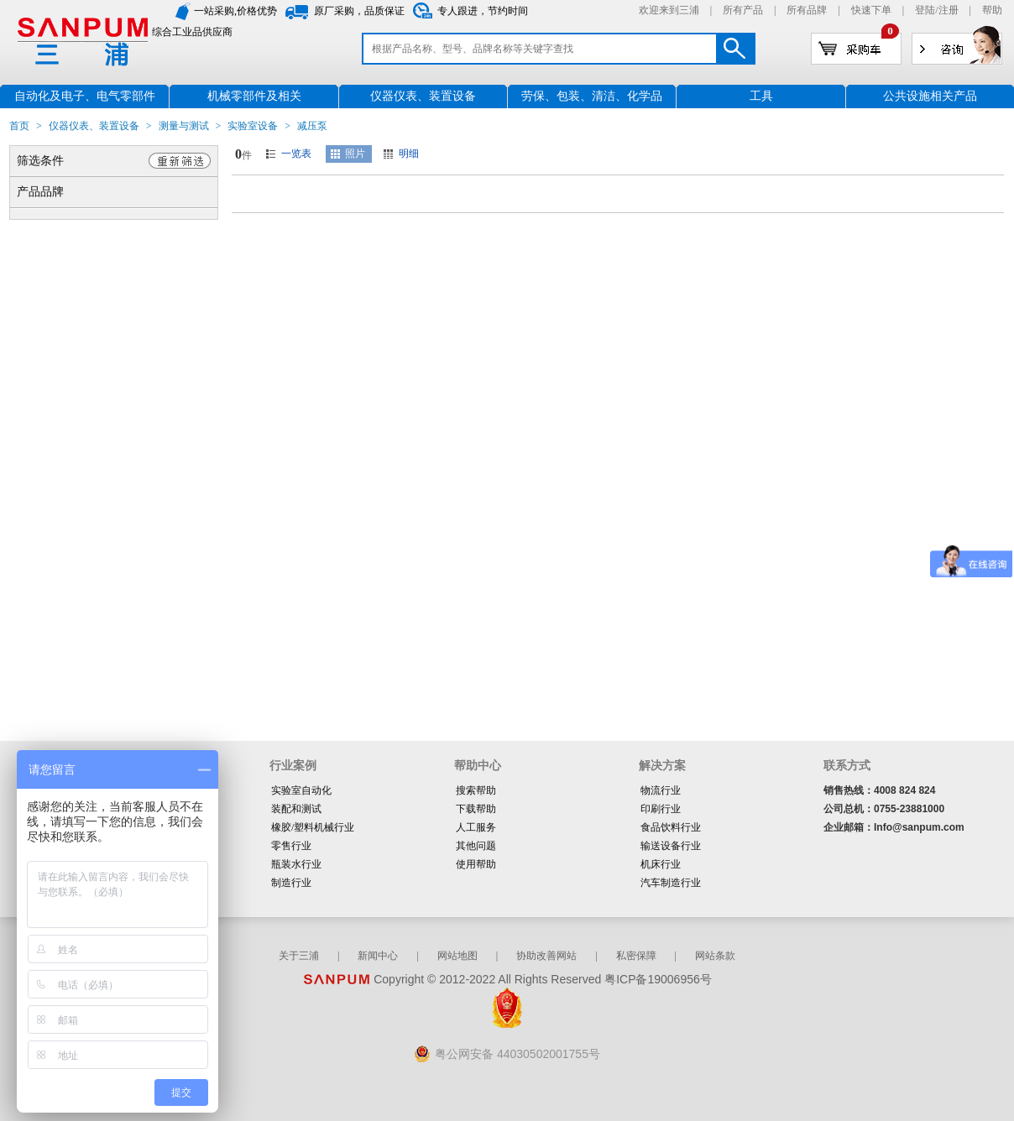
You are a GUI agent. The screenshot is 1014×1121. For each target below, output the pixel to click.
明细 (409, 153)
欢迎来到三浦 (669, 10)
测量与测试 (184, 126)
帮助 (992, 10)
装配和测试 (296, 809)
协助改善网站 (546, 956)
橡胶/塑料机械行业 (312, 827)
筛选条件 (40, 160)
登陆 (925, 10)
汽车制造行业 (670, 883)
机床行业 (660, 864)
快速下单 (871, 10)
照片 (355, 153)
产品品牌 (40, 191)
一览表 (296, 153)
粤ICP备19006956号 (658, 979)
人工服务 (476, 827)
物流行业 (660, 790)
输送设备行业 (670, 846)
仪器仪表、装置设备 (94, 126)
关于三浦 (299, 956)
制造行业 (291, 883)
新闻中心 (378, 956)
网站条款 (715, 956)
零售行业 (291, 846)
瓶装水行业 (296, 864)
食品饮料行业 (670, 827)
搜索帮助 (476, 790)
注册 (948, 10)
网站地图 (457, 956)
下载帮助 (476, 809)
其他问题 (476, 846)
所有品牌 (807, 10)
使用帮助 (476, 864)
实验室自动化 (301, 790)
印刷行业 (660, 809)
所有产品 (743, 10)
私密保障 (636, 956)
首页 (19, 126)
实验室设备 (252, 126)
